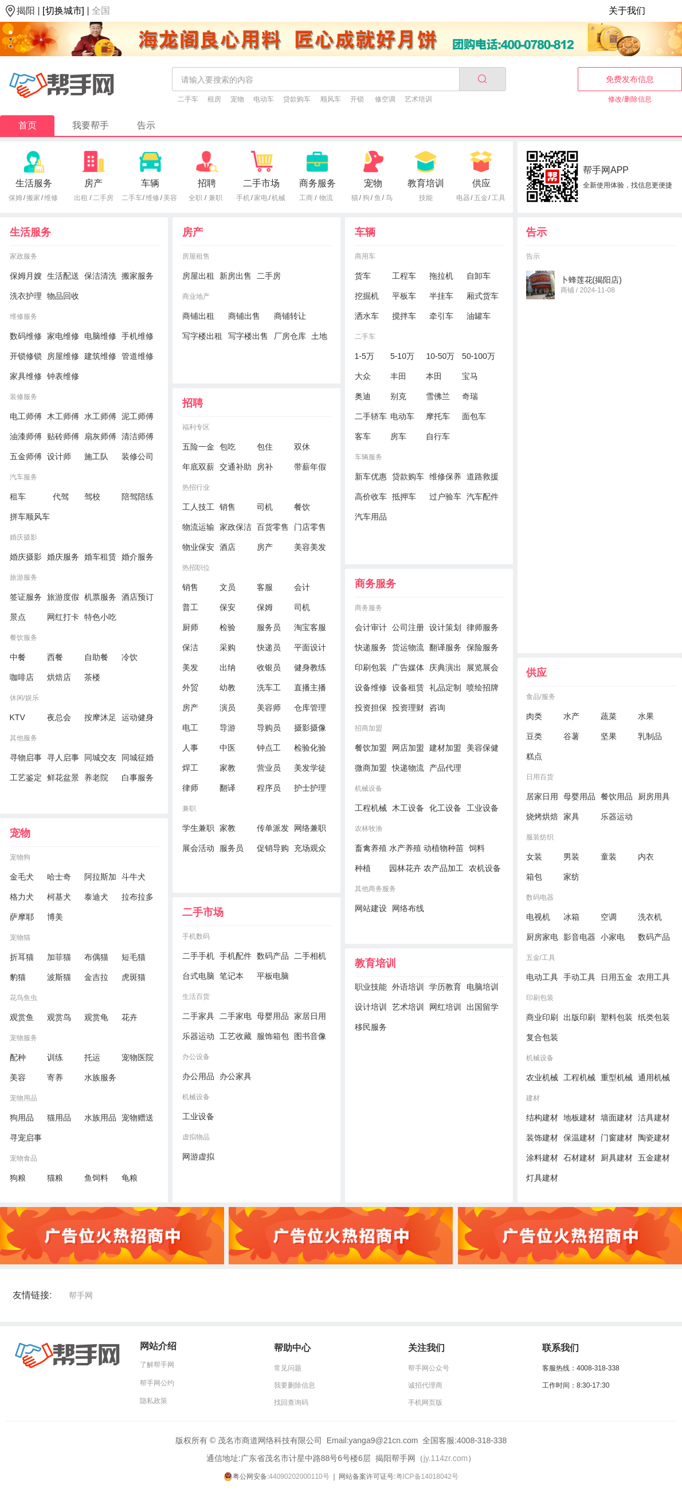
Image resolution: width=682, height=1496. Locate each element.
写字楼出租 (202, 336)
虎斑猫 (133, 977)
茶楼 (92, 677)
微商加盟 (371, 767)
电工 (190, 727)
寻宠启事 (26, 1137)
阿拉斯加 (100, 876)
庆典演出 (445, 667)
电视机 (538, 916)
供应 (481, 183)
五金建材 (654, 1157)
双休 (302, 446)
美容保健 (483, 747)
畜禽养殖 (371, 848)
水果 (646, 716)
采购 (228, 647)
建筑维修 (100, 356)
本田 (434, 376)
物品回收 (63, 295)
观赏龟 (96, 1017)
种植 (363, 868)
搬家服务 (137, 275)
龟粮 (129, 1177)
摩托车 (438, 416)
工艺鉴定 (26, 777)
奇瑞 (470, 396)
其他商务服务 (375, 889)
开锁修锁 (26, 356)
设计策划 (445, 627)
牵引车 (441, 316)
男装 (571, 856)
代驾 (61, 496)
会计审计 (371, 627)
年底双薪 (198, 466)
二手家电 (236, 1016)
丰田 (398, 376)
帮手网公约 (157, 1383)
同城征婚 (137, 757)
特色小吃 (100, 617)
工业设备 (198, 1116)
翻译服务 (445, 647)
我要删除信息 (294, 1385)
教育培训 (425, 183)
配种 (18, 1057)
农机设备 (485, 868)
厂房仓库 (290, 336)
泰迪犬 (96, 896)
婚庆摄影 (23, 537)
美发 (190, 667)
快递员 (269, 647)
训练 (55, 1057)
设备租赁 (408, 687)
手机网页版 (425, 1403)
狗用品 (22, 1117)
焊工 (190, 767)
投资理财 (408, 707)
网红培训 (445, 1006)
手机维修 (137, 336)
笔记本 (232, 976)
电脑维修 (100, 336)
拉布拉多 (137, 896)
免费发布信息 (630, 79)
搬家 (33, 198)
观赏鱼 (22, 1017)
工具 (498, 198)
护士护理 (310, 787)
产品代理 (445, 767)
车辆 (150, 183)
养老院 (96, 777)
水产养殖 (405, 848)
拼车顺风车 (30, 516)
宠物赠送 (137, 1117)
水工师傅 (100, 416)
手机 (243, 198)
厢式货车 (483, 295)
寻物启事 (26, 757)
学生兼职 (198, 828)
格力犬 (22, 896)
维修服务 (23, 317)
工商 (306, 198)
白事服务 (137, 777)
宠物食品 (23, 1158)
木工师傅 (63, 416)
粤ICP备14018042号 (427, 1476)
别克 (398, 396)
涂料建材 (542, 1157)
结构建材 (542, 1117)
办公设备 (196, 1057)
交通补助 (236, 466)
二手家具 (198, 1016)
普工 (190, 607)
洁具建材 (654, 1117)
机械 (278, 198)
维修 (51, 198)
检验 (228, 627)
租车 (18, 496)
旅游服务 (23, 577)
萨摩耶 (22, 916)
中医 (228, 747)
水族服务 (100, 1077)
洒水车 (367, 316)
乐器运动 (198, 1036)
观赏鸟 (59, 1017)
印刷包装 (371, 667)
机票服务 (100, 596)
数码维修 (26, 336)
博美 (55, 916)
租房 (214, 99)
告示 (146, 125)
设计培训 (371, 1006)
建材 (533, 1098)
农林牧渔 (368, 829)
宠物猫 (20, 937)
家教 (228, 767)
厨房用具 (654, 796)
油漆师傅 (26, 436)
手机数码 (196, 936)
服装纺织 (540, 837)
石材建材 (579, 1157)
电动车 (263, 99)
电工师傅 (26, 416)
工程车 (404, 275)
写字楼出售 (248, 336)
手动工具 (579, 977)
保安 (228, 607)
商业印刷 (542, 1017)
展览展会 (483, 667)
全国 (101, 10)
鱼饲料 (96, 1177)
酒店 (228, 547)
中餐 (18, 657)
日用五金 (617, 977)
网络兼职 (310, 828)
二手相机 (310, 955)
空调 (609, 916)
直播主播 (310, 687)
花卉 (129, 1017)
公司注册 (408, 627)
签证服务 (26, 596)
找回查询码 (291, 1403)
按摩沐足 (100, 717)
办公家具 (236, 1076)
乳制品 (650, 736)
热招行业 (196, 487)
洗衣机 (650, 916)
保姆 (15, 198)
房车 (398, 436)
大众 (363, 376)
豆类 (534, 736)
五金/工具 (540, 958)
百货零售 (273, 527)
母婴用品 (273, 1016)
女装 (534, 856)
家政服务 (23, 256)
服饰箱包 (273, 1036)
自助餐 (96, 657)
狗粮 (18, 1177)
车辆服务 (368, 457)
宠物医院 (137, 1057)
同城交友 (100, 757)
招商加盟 (368, 728)
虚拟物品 (196, 1137)
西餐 (55, 657)
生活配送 (63, 275)
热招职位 (196, 568)
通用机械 (654, 1077)
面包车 (474, 416)
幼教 (228, 687)
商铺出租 (198, 316)
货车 (363, 275)
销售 (228, 506)
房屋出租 (198, 275)
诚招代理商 (425, 1385)
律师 (190, 787)
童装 (609, 856)
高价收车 (371, 496)
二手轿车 (371, 416)
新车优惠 (371, 476)
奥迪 (363, 396)
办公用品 (198, 1076)
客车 (363, 436)
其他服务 (23, 738)
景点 (18, 617)
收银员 (269, 667)
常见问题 (287, 1368)
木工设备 (408, 808)
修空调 (385, 99)
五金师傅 (26, 456)
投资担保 (371, 707)
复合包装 (542, 1037)
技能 (426, 198)
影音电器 (579, 937)
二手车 (188, 99)
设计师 (59, 456)
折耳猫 (22, 957)
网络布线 (408, 908)
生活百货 (196, 997)
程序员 (269, 787)
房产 (93, 183)
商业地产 (196, 296)
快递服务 (371, 647)
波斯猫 (59, 977)
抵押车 (404, 496)
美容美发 (310, 547)
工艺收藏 (236, 1036)
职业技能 (371, 986)
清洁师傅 (137, 436)
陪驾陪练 (137, 496)
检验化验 (310, 747)
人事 (190, 747)
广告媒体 (408, 667)
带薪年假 (310, 466)
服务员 (269, 627)
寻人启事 (63, 757)
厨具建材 (617, 1157)
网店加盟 (408, 747)
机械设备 (196, 1097)
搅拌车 (404, 316)
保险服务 (483, 647)
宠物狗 (20, 857)
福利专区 (196, 427)
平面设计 (310, 647)
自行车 (438, 436)
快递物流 (408, 767)
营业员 (269, 767)
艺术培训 (418, 99)
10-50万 (440, 356)
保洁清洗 (100, 275)
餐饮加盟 (371, 747)
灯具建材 (542, 1177)
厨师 (190, 627)
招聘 (207, 183)
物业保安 (198, 547)
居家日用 (542, 796)
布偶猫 (96, 957)
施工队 (96, 456)
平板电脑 (273, 976)
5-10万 (402, 356)
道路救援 (483, 476)
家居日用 (310, 1016)
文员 (228, 587)
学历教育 (445, 986)
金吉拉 (96, 977)
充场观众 (310, 848)
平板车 (404, 295)
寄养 (55, 1077)
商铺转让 (290, 316)
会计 (302, 587)
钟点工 (269, 747)
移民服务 (371, 1027)
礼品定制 (445, 687)
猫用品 (59, 1117)
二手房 (103, 198)
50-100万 (478, 356)
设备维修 (371, 687)
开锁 (357, 99)
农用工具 (654, 977)
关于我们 (627, 10)
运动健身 (137, 717)
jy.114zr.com (446, 1458)
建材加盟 (445, 747)
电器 (463, 198)
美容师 (269, 707)
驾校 (92, 496)
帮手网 (81, 1295)
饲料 (477, 848)
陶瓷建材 (654, 1137)
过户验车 (445, 496)
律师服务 (483, 627)
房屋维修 (63, 356)
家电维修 (63, 336)
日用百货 (540, 777)
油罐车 (479, 316)
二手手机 (198, 955)
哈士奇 (59, 876)
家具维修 (26, 376)
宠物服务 (23, 1038)
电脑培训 (483, 986)
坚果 (609, 736)
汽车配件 (483, 496)
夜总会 (59, 717)
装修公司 (137, 456)
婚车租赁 (100, 556)
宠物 (237, 99)
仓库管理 (310, 707)
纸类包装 (654, 1017)
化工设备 (445, 808)
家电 (261, 198)
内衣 (646, 856)
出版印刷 (579, 1017)
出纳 (228, 667)
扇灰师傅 (100, 436)
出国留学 (483, 1006)
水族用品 (100, 1117)
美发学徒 (310, 767)
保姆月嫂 (26, 275)
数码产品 (273, 955)
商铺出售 (244, 316)
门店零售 (310, 527)
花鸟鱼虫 (23, 998)
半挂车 (441, 295)
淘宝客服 (310, 627)
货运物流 (408, 647)
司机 (265, 506)
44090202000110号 (299, 1476)
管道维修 (137, 356)
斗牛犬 (133, 876)
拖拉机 (441, 275)
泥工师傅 (137, 416)
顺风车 (330, 99)
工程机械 (371, 808)
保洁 (190, 647)
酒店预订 (137, 596)
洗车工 (269, 687)
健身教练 (310, 667)
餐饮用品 (617, 796)
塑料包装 (617, 1017)
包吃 (228, 446)
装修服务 (23, 397)
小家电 (613, 937)
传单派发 (273, 828)
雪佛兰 (438, 396)
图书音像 (310, 1036)
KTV (17, 717)
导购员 (269, 727)
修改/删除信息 (629, 99)
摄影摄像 (310, 727)
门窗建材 (617, 1137)
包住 (265, 446)
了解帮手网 (157, 1365)
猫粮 (55, 1177)
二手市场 (261, 183)
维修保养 (445, 476)
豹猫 (18, 977)
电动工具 (542, 977)
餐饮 (302, 506)
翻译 (228, 787)
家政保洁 (236, 527)
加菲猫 (59, 957)
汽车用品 (371, 516)
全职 (195, 198)
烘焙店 (59, 677)
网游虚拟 (198, 1156)
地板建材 (579, 1117)
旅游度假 (63, 596)
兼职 (215, 198)
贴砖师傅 (63, 436)
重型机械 (617, 1077)
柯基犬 (59, 896)
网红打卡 (63, 617)
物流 (326, 198)
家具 (571, 816)
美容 (170, 198)
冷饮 (129, 657)
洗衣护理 (26, 295)
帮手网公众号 (428, 1368)
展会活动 (198, 848)
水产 (571, 716)
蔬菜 (609, 716)
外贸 (190, 687)
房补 (265, 466)
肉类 (534, 716)
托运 (92, 1057)
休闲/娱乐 (24, 698)
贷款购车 (297, 99)
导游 (228, 727)
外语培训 (408, 986)
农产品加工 (444, 868)
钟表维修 (63, 376)
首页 (27, 125)
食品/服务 (540, 697)
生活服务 (33, 183)
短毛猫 (133, 957)
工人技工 (198, 506)
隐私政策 (153, 1401)
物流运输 (198, 527)
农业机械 (542, 1077)
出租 (81, 198)
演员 (228, 707)
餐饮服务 (23, 638)
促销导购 (273, 848)
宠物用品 (23, 1098)
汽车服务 (23, 477)
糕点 (534, 756)
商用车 (365, 256)
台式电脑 (198, 976)
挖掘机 (367, 295)
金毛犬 (22, 876)
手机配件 (236, 955)
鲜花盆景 (63, 777)
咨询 (437, 707)
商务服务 (317, 183)
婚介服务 (137, 556)
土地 (319, 336)
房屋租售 (196, 256)
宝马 (470, 376)
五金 (481, 198)
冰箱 (571, 916)
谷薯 (571, 736)
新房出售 (236, 275)
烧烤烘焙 (542, 816)
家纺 (571, 876)
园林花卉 (405, 868)
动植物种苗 (444, 848)
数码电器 (540, 897)
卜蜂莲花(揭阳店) (591, 279)
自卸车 (479, 275)
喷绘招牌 (483, 687)
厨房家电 (542, 937)
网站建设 (371, 908)
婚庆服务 (63, 556)
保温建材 (579, 1137)
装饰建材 (542, 1137)
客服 (265, 587)
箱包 (534, 876)
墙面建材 (617, 1117)
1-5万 (364, 356)
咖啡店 (22, 677)
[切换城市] (63, 10)
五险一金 (198, 446)
